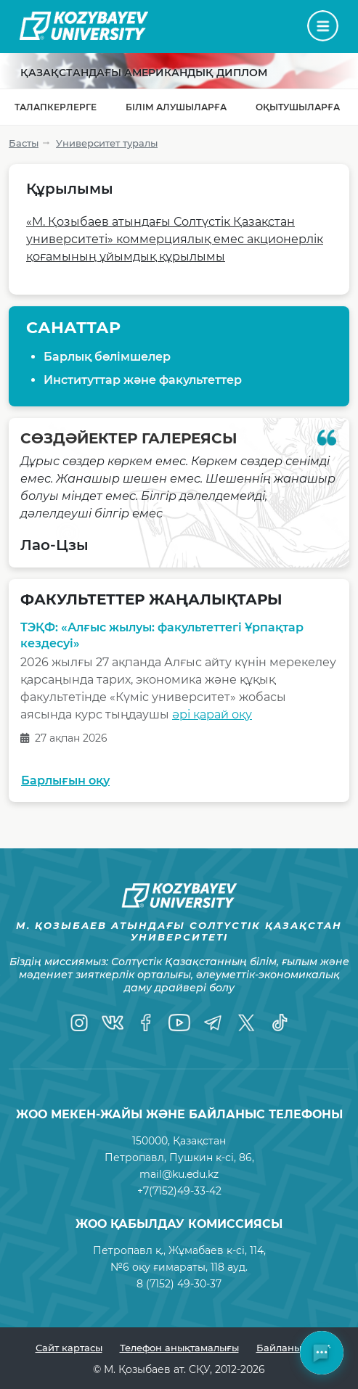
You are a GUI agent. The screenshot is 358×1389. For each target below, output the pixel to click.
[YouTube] (179, 1022)
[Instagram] (79, 1022)
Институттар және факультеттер (143, 380)
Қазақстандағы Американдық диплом (143, 72)
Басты (23, 143)
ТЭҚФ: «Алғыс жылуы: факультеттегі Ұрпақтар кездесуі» (162, 635)
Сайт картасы (69, 1347)
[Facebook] (146, 1022)
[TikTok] (279, 1022)
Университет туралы (107, 143)
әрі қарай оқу (212, 714)
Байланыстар (289, 1347)
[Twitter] (246, 1022)
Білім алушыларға (176, 107)
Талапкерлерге (56, 107)
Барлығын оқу (65, 780)
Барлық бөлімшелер (107, 357)
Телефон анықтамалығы (179, 1347)
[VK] (112, 1022)
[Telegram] (213, 1022)
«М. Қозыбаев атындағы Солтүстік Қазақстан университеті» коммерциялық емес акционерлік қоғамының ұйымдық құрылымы (174, 239)
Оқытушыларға (298, 107)
